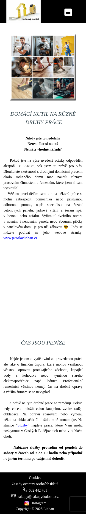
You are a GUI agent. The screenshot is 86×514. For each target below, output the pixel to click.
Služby (23, 425)
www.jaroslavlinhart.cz (20, 238)
